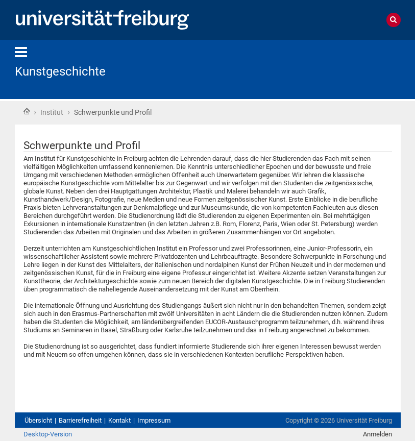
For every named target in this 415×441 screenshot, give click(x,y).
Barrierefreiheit (80, 420)
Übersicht (38, 420)
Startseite (26, 111)
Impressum (153, 420)
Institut (51, 112)
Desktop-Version (47, 434)
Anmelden (377, 434)
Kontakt (119, 420)
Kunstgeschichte (60, 71)
